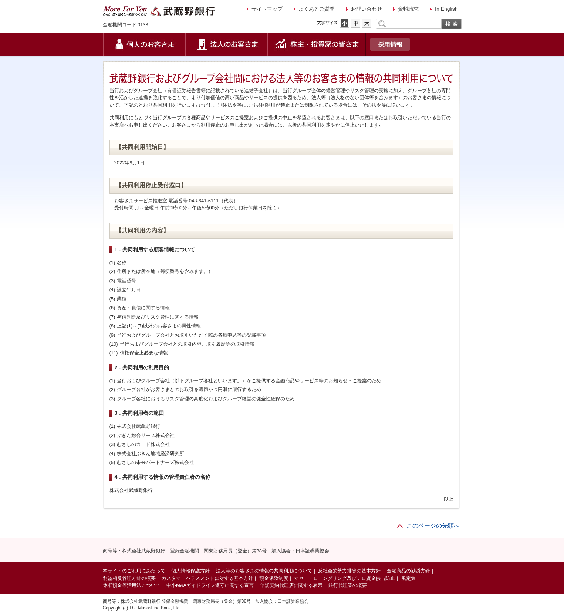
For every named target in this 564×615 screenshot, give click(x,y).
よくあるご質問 (316, 9)
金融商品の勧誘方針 (408, 571)
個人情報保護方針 (190, 571)
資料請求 (408, 9)
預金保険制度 (273, 578)
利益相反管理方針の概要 (129, 578)
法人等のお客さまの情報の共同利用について (264, 571)
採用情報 (390, 44)
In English (446, 9)
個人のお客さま (144, 44)
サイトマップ (267, 9)
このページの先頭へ (433, 525)
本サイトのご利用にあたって (134, 571)
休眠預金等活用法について (132, 585)
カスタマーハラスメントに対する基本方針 (207, 578)
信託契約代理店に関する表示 (291, 585)
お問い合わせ (366, 9)
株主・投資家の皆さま (317, 44)
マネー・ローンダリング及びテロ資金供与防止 (344, 578)
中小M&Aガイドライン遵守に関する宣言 (210, 585)
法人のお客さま (227, 44)
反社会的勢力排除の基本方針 (349, 571)
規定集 (408, 578)
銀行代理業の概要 (347, 585)
